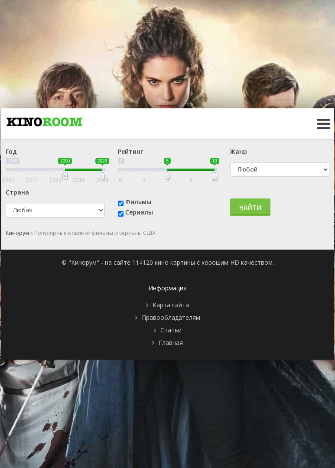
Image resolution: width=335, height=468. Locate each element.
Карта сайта (171, 305)
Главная (171, 342)
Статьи (171, 330)
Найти (250, 207)
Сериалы (139, 212)
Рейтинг (130, 151)
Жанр (238, 151)
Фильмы (138, 202)
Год (11, 151)
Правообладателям (171, 317)
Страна (17, 192)
